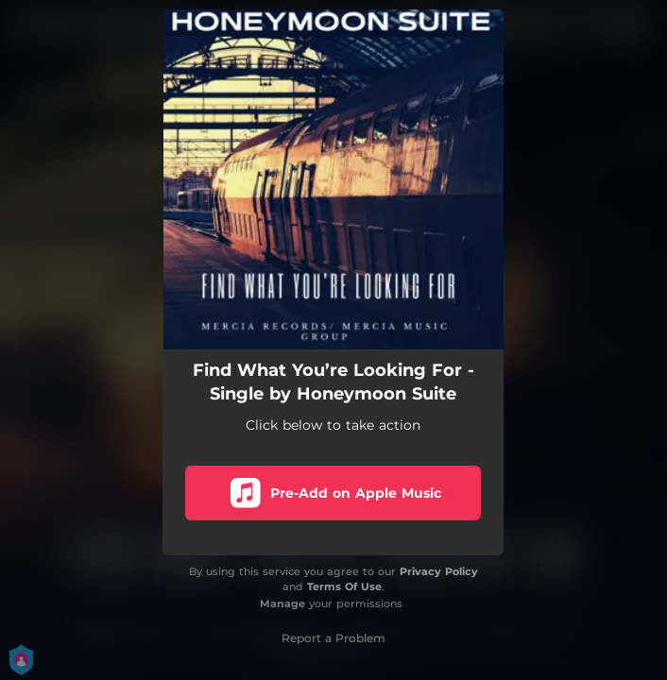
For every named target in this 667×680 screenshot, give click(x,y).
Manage (282, 603)
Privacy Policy (439, 571)
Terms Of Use (344, 586)
